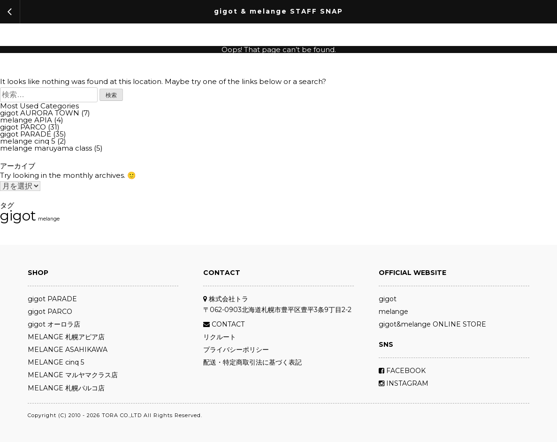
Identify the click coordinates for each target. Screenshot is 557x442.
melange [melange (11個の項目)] (49, 219)
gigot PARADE (25, 133)
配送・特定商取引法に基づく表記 (252, 362)
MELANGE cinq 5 (56, 362)
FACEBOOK (402, 370)
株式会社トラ (225, 299)
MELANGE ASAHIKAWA (67, 349)
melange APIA (26, 119)
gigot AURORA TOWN (39, 112)
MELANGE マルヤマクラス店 (73, 375)
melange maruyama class (46, 148)
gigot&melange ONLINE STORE (432, 324)
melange (393, 311)
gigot (388, 299)
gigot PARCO (23, 126)
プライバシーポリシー (236, 349)
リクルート (219, 337)
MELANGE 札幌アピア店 (66, 337)
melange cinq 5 (27, 141)
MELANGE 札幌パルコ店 (66, 388)
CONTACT (223, 324)
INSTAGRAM (403, 383)
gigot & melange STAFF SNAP (278, 11)
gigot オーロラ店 (54, 324)
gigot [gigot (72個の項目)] (18, 215)
